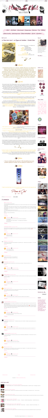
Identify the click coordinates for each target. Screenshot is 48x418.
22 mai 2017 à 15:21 (15, 281)
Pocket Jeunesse (42, 111)
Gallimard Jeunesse (42, 104)
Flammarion (42, 103)
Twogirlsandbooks (7, 274)
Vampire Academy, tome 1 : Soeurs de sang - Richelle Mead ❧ (13, 384)
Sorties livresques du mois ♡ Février (10, 394)
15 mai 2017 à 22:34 (15, 217)
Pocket (45, 110)
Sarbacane (42, 113)
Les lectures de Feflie (7, 333)
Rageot (42, 112)
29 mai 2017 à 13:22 (15, 340)
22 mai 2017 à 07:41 (13, 301)
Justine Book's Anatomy (7, 226)
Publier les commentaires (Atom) (20, 377)
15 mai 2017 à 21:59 (9, 202)
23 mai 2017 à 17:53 (11, 319)
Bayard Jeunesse (44, 101)
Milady (44, 109)
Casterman (39, 103)
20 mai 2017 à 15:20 (9, 288)
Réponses (6, 215)
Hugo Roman (43, 106)
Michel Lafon (41, 109)
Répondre (5, 223)
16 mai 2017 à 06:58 (14, 226)
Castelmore (45, 102)
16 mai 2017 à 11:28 (15, 248)
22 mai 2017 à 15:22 (15, 295)
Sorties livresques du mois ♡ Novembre (10, 408)
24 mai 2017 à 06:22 (13, 333)
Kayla (5, 202)
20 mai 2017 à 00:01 (13, 274)
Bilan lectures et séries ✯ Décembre (10, 389)
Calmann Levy (40, 102)
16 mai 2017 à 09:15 (10, 241)
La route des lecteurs (7, 301)
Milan (41, 110)
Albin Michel (39, 101)
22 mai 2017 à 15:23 (15, 312)
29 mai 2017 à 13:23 (15, 326)
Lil (4, 255)
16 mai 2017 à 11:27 (15, 233)
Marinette (5, 241)
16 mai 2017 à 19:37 (8, 255)
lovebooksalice (8, 217)
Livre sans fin (6, 319)
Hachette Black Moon (41, 105)
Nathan (43, 110)
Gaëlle (5, 288)
